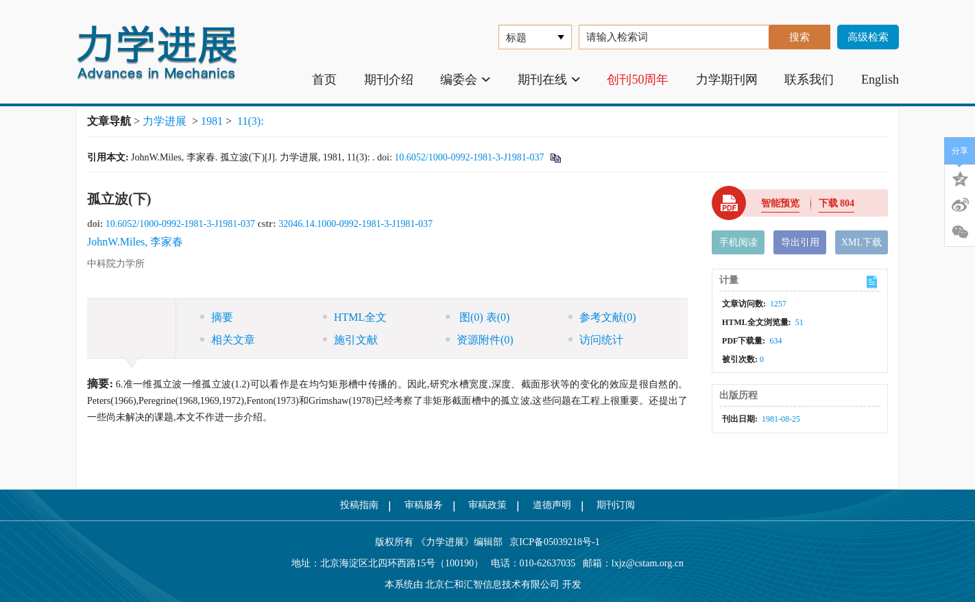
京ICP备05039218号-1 (551, 542)
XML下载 (861, 242)
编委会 (465, 79)
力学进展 (164, 121)
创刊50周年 (638, 79)
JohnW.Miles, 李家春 (135, 242)
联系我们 (809, 79)
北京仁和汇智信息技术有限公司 (492, 584)
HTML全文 (355, 317)
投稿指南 (359, 505)
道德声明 (552, 505)
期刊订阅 (616, 505)
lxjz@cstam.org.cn (648, 563)
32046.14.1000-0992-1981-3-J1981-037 (355, 224)
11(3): (252, 121)
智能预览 (780, 203)
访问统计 (595, 340)
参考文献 (602, 317)
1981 (212, 121)
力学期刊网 (727, 79)
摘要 (216, 317)
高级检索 (868, 37)
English (880, 79)
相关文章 (227, 340)
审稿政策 (487, 505)
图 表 (477, 317)
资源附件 (480, 340)
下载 (837, 203)
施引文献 (350, 340)
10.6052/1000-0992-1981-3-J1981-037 (469, 157)
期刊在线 (549, 79)
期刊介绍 (388, 79)
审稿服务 (424, 505)
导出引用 (800, 242)
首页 (324, 79)
